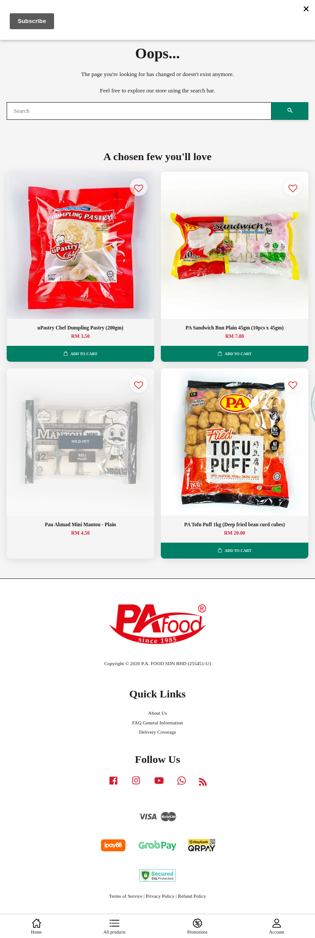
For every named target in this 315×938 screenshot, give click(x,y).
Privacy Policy (160, 896)
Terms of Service (125, 896)
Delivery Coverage (157, 732)
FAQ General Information (157, 722)
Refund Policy (192, 896)
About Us (157, 713)
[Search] (139, 111)
